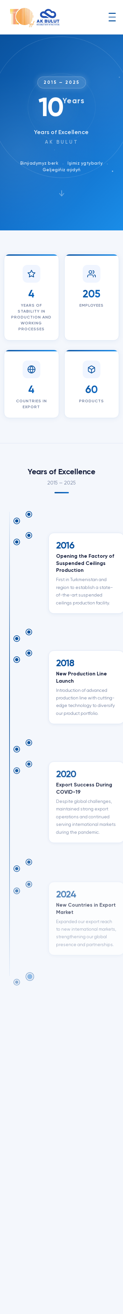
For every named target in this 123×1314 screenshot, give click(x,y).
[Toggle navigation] (112, 17)
